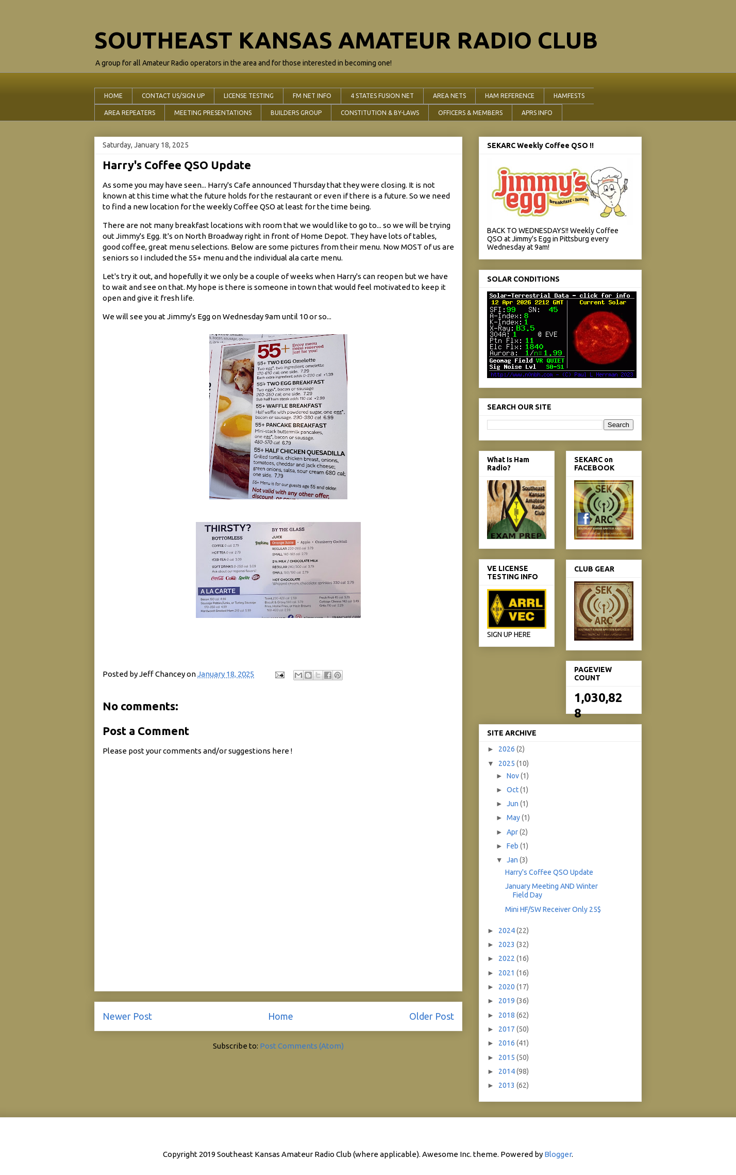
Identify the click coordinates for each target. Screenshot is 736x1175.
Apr (513, 832)
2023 (507, 944)
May (514, 817)
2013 (507, 1085)
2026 (507, 749)
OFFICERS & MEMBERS (470, 112)
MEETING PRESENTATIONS (213, 112)
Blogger (558, 1154)
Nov (514, 776)
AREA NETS (449, 95)
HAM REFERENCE (509, 95)
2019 (507, 1001)
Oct (513, 790)
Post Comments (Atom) (302, 1045)
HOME (113, 95)
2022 (507, 958)
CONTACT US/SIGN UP (173, 95)
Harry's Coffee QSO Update (549, 872)
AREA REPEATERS (129, 112)
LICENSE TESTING (249, 95)
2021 (507, 973)
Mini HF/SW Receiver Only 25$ (553, 909)
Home (280, 1016)
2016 (507, 1043)
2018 (507, 1015)
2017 (507, 1029)
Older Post (431, 1016)
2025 (507, 763)
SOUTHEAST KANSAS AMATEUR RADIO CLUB (346, 40)
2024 (507, 930)
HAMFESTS (569, 95)
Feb (513, 846)
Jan (513, 860)
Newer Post (127, 1016)
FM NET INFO (312, 95)
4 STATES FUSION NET (382, 95)
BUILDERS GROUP (296, 112)
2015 (507, 1057)
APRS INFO (537, 112)
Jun (513, 803)
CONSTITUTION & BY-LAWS (380, 112)
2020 (507, 987)
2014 (507, 1071)
